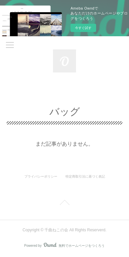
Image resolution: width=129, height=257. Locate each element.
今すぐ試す (83, 28)
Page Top (64, 203)
